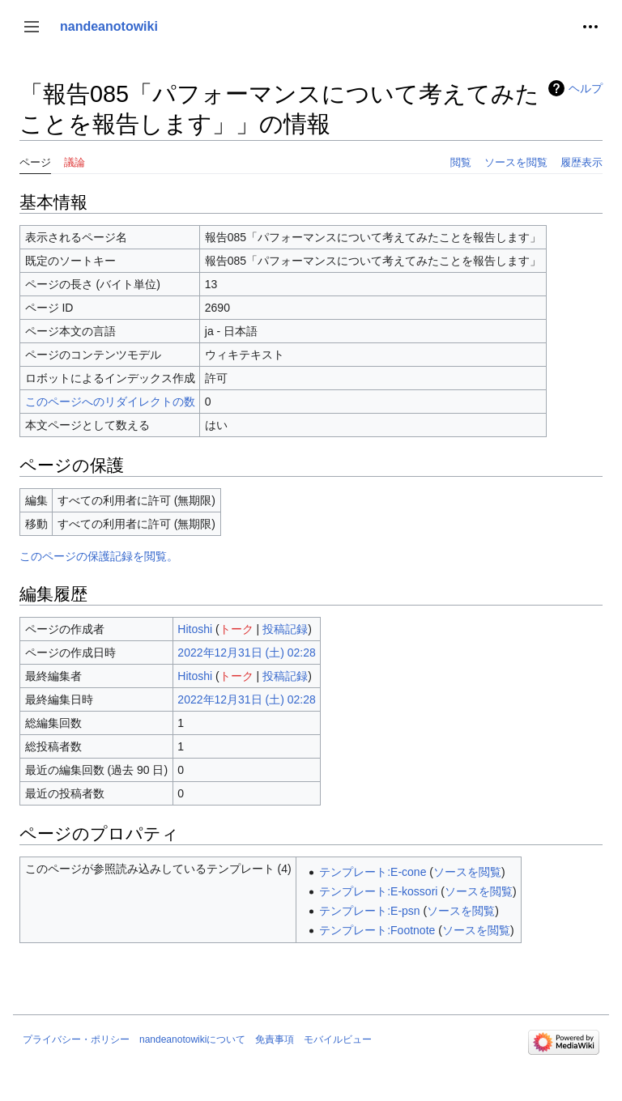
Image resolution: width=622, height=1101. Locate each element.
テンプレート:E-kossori (378, 891)
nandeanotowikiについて (192, 1039)
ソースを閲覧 (467, 871)
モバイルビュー (338, 1039)
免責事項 (274, 1039)
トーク (236, 629)
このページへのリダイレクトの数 (110, 401)
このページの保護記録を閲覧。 (98, 556)
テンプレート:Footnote (377, 930)
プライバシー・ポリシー (76, 1039)
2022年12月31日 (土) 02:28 (246, 652)
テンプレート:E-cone (372, 871)
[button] (31, 26)
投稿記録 (285, 629)
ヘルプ (586, 88)
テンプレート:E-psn (369, 910)
